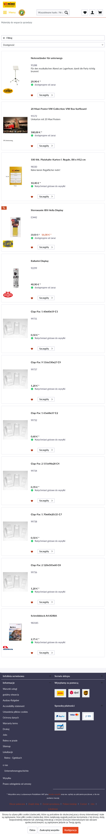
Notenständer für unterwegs (46, 57)
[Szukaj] (66, 12)
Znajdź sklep (33, 804)
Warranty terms (10, 723)
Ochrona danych (11, 717)
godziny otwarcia (11, 694)
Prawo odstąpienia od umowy (17, 784)
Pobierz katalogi (70, 804)
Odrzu (32, 830)
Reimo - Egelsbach (13, 757)
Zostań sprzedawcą (51, 804)
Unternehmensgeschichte (16, 771)
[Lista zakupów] (85, 12)
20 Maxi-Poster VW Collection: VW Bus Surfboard (58, 108)
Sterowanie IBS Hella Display (47, 210)
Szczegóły (46, 94)
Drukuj (6, 729)
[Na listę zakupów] (32, 95)
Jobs (5, 734)
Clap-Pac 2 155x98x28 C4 (45, 463)
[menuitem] (9, 12)
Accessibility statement (13, 706)
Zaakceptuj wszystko (49, 830)
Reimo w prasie (10, 740)
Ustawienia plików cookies (15, 712)
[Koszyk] (100, 12)
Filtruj (7, 38)
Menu (9, 12)
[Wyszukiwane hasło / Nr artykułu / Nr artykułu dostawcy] (53, 12)
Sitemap (7, 746)
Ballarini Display (40, 260)
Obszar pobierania (17, 804)
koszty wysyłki (54, 794)
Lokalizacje (8, 752)
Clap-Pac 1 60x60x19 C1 (44, 311)
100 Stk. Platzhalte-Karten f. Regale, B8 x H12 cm (58, 159)
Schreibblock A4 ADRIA (44, 615)
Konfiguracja (70, 830)
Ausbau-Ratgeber (11, 700)
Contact (83, 804)
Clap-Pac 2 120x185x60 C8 (46, 565)
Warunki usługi (10, 689)
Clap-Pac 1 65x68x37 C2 (44, 412)
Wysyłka (7, 778)
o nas (5, 765)
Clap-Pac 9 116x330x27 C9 (46, 362)
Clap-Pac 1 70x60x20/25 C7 (46, 514)
